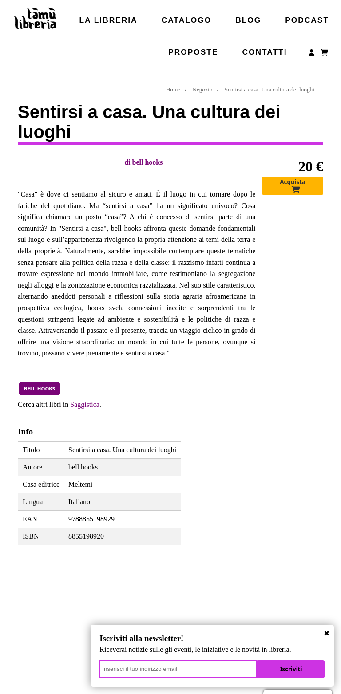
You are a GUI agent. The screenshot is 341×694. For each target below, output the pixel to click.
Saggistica (84, 404)
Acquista (292, 186)
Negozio (202, 89)
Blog (248, 20)
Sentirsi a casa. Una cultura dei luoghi (269, 89)
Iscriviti (293, 668)
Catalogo (187, 20)
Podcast (307, 20)
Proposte (193, 51)
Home (173, 89)
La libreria (108, 20)
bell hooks (147, 162)
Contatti (264, 51)
